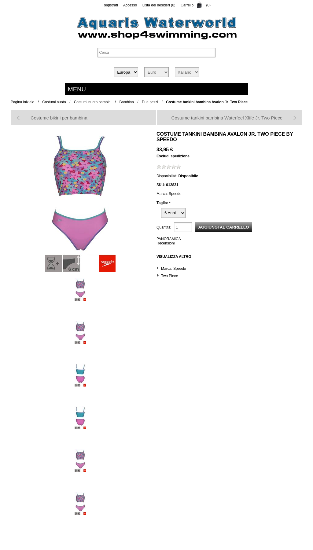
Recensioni (165, 243)
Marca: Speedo (173, 268)
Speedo (166, 139)
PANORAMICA (168, 239)
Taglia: (162, 203)
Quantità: (163, 227)
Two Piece (169, 276)
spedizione (180, 156)
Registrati (110, 5)
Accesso (130, 5)
